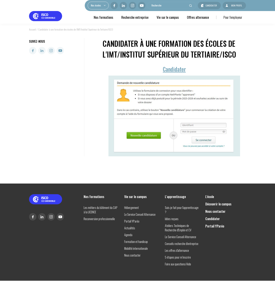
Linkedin (123, 5)
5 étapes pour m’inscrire (178, 257)
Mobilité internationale (136, 248)
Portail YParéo (131, 221)
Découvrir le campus (218, 204)
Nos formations (103, 17)
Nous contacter (132, 255)
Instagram (132, 5)
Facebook (114, 5)
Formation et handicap (136, 241)
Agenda (128, 235)
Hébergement (131, 207)
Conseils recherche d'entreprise (181, 243)
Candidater (211, 5)
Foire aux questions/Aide (178, 264)
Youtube (141, 5)
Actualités (129, 228)
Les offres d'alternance (177, 250)
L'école (209, 196)
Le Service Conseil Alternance (140, 214)
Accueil (32, 29)
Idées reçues (171, 219)
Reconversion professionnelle (99, 219)
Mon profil (236, 5)
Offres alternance (198, 17)
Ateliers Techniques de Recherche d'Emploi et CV (178, 227)
